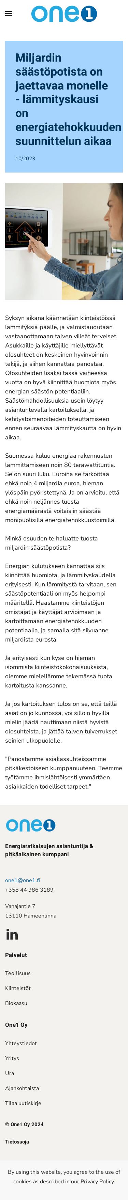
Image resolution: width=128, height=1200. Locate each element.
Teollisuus (18, 973)
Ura (9, 1073)
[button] (8, 13)
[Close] (115, 1180)
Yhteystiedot (21, 1043)
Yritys (12, 1058)
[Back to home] (64, 13)
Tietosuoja (17, 1142)
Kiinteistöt (18, 988)
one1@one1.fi (22, 880)
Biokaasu (16, 1003)
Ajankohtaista (22, 1088)
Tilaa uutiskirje (23, 1103)
